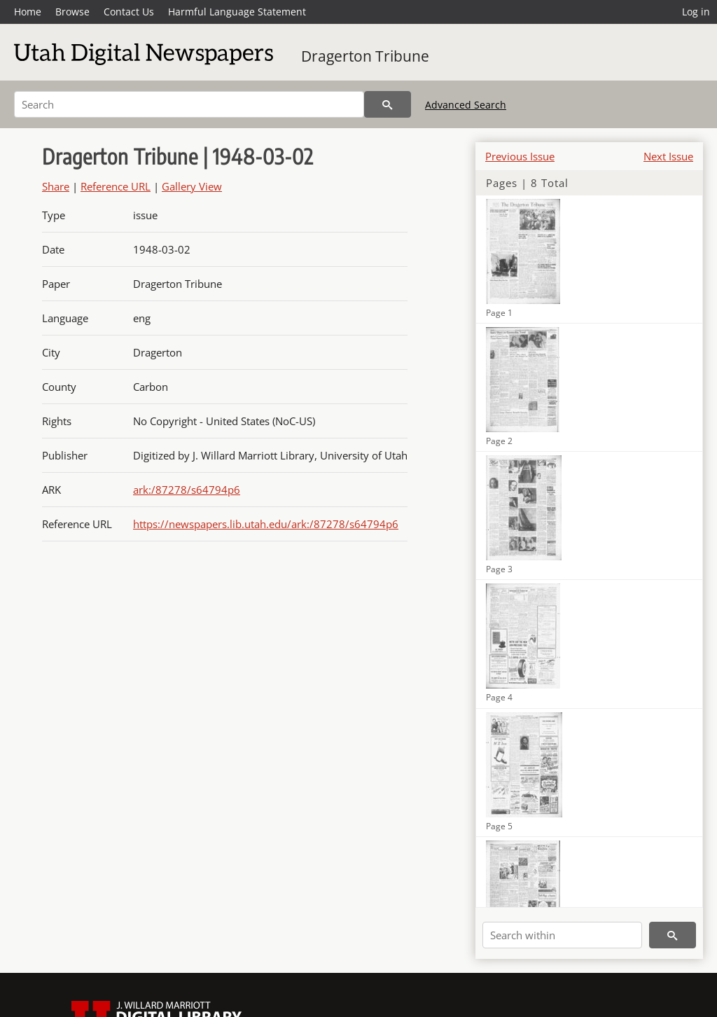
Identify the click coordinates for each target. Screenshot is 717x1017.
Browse (72, 11)
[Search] (189, 104)
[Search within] (562, 935)
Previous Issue (520, 156)
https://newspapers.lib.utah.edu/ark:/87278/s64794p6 (265, 524)
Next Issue (668, 156)
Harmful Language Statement (237, 11)
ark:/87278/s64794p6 (186, 490)
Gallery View (192, 186)
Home (27, 11)
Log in (696, 11)
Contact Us (129, 11)
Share (55, 186)
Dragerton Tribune (365, 56)
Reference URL (116, 186)
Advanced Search (465, 104)
